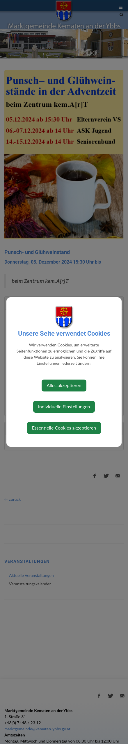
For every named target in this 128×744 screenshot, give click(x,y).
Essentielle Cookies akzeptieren (64, 427)
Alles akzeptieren (64, 385)
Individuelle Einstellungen (64, 406)
